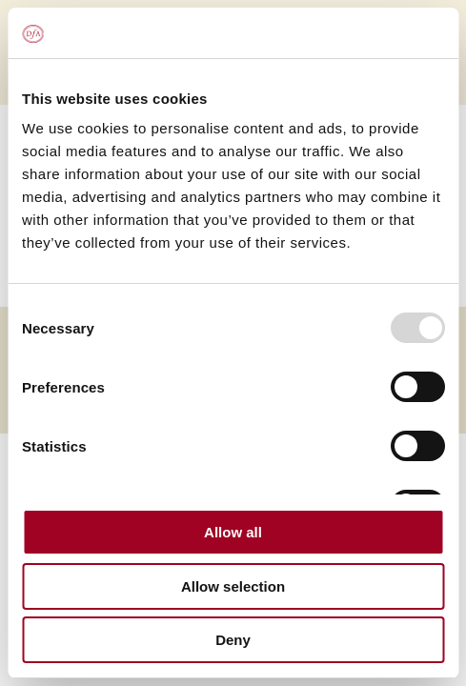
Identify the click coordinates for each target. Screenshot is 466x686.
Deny (233, 640)
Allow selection (233, 586)
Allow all (233, 532)
